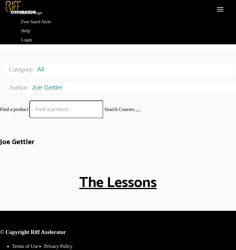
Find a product (14, 109)
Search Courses (119, 109)
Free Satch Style (36, 21)
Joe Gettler (48, 87)
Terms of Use (25, 246)
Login (26, 39)
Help (25, 30)
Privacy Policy (58, 246)
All (41, 69)
